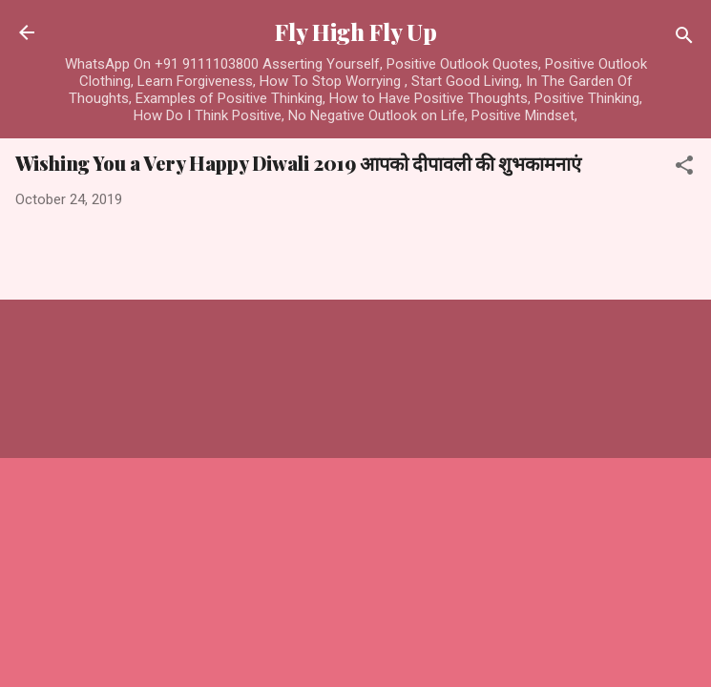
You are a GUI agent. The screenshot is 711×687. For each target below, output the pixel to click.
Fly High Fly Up (356, 32)
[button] (684, 168)
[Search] (684, 39)
